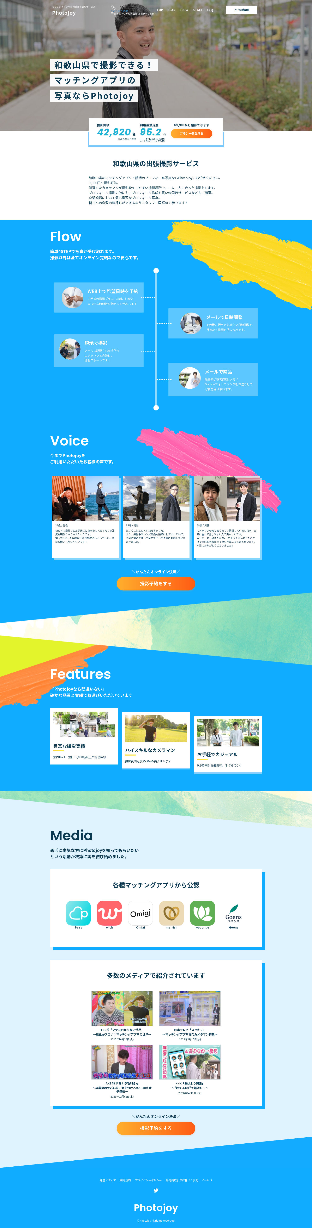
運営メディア (108, 1180)
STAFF (198, 10)
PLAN (171, 10)
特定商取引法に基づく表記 (182, 1180)
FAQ (210, 10)
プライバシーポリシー (148, 1180)
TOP (160, 10)
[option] (85, 517)
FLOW (184, 10)
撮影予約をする (156, 583)
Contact (207, 1180)
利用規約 (125, 1180)
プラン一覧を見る (191, 133)
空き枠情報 (241, 10)
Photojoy (73, 11)
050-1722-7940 (119, 11)
